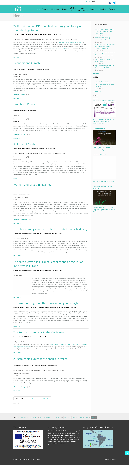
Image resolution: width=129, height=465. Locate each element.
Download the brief (20, 94)
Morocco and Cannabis (104, 166)
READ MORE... (17, 57)
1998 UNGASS (34, 419)
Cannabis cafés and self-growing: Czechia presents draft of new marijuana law (104, 31)
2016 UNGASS (58, 419)
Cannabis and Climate (27, 63)
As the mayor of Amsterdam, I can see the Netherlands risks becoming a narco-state (105, 46)
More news (96, 73)
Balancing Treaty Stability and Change (104, 108)
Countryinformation (83, 9)
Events (92, 9)
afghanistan (85, 419)
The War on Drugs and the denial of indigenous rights (46, 303)
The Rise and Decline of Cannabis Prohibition (104, 195)
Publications (103, 9)
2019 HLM (67, 419)
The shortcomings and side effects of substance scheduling (50, 229)
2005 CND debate (45, 419)
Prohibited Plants (24, 104)
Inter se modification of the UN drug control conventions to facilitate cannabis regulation (103, 122)
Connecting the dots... (104, 136)
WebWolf (113, 459)
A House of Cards (24, 144)
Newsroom (56, 9)
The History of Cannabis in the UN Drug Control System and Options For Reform (104, 210)
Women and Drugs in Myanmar (32, 184)
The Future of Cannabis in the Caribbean (38, 332)
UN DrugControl (73, 9)
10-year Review (23, 419)
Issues (65, 9)
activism (75, 419)
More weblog (97, 91)
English (94, 1)
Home (38, 9)
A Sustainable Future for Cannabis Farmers (40, 359)
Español (87, 1)
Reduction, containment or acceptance (104, 181)
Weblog (112, 9)
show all (93, 419)
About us (46, 9)
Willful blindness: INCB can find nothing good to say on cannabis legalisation (104, 84)
